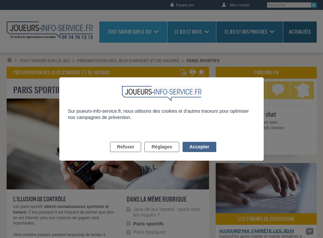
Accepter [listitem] (199, 154)
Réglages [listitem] (161, 154)
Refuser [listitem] (125, 154)
